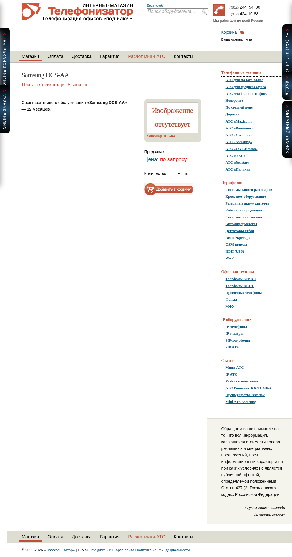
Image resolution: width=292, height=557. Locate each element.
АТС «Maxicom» (239, 121)
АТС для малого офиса (244, 80)
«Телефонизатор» (59, 550)
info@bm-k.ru (101, 550)
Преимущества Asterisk (245, 395)
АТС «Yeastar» (238, 162)
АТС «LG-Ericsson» (242, 149)
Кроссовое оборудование (246, 196)
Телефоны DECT (240, 286)
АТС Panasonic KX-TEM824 (249, 388)
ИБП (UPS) (235, 251)
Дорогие (232, 114)
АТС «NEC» (236, 155)
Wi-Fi (230, 258)
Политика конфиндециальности (162, 550)
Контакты (183, 56)
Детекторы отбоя (240, 231)
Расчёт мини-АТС (146, 56)
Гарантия (109, 56)
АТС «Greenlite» (239, 135)
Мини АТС (235, 367)
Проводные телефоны (244, 292)
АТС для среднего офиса (246, 87)
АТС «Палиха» (238, 169)
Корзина (229, 32)
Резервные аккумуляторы (247, 203)
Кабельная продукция (244, 210)
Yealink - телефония (242, 381)
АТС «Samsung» (239, 142)
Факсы (231, 299)
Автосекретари (238, 237)
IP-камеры (235, 333)
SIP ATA (232, 347)
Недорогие (234, 100)
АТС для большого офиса (247, 93)
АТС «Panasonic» (240, 128)
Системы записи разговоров (249, 189)
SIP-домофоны (238, 340)
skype (287, 88)
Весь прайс (155, 5)
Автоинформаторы (241, 224)
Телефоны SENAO (241, 279)
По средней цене (239, 107)
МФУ (230, 306)
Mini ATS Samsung (241, 402)
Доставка (82, 56)
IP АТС (232, 374)
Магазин (30, 56)
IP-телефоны (236, 326)
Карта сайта (124, 550)
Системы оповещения (244, 217)
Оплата (55, 56)
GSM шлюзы (236, 244)
